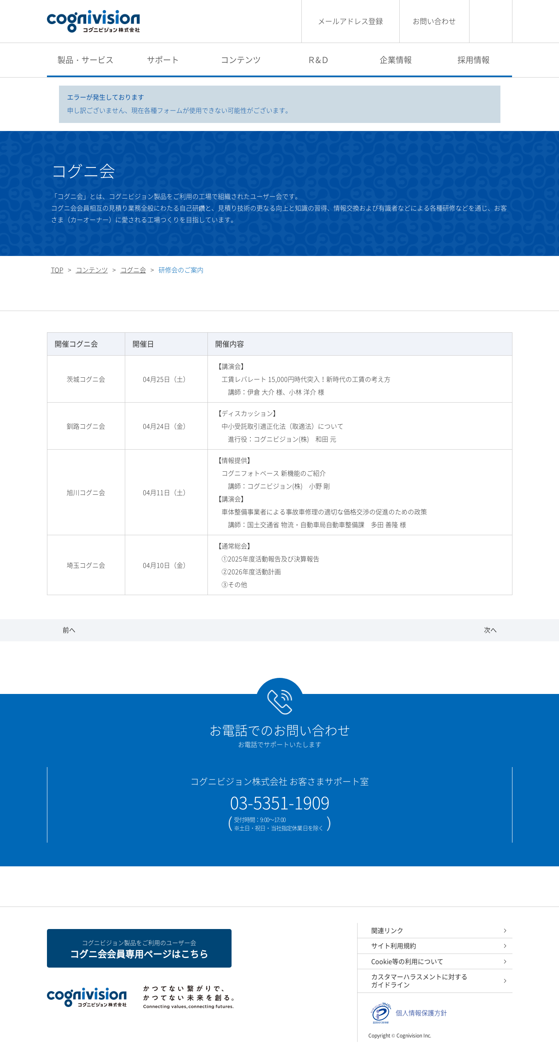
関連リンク (387, 930)
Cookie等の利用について (407, 961)
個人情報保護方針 (421, 1013)
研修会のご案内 (270, 298)
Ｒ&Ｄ (318, 59)
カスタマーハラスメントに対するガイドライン (419, 980)
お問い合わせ (434, 21)
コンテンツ (241, 59)
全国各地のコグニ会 (171, 298)
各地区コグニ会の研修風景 (378, 298)
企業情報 (396, 59)
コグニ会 (133, 269)
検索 (491, 21)
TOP (57, 269)
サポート (163, 59)
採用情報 (473, 59)
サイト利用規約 (393, 945)
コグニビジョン (93, 21)
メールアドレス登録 (350, 21)
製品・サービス (85, 59)
